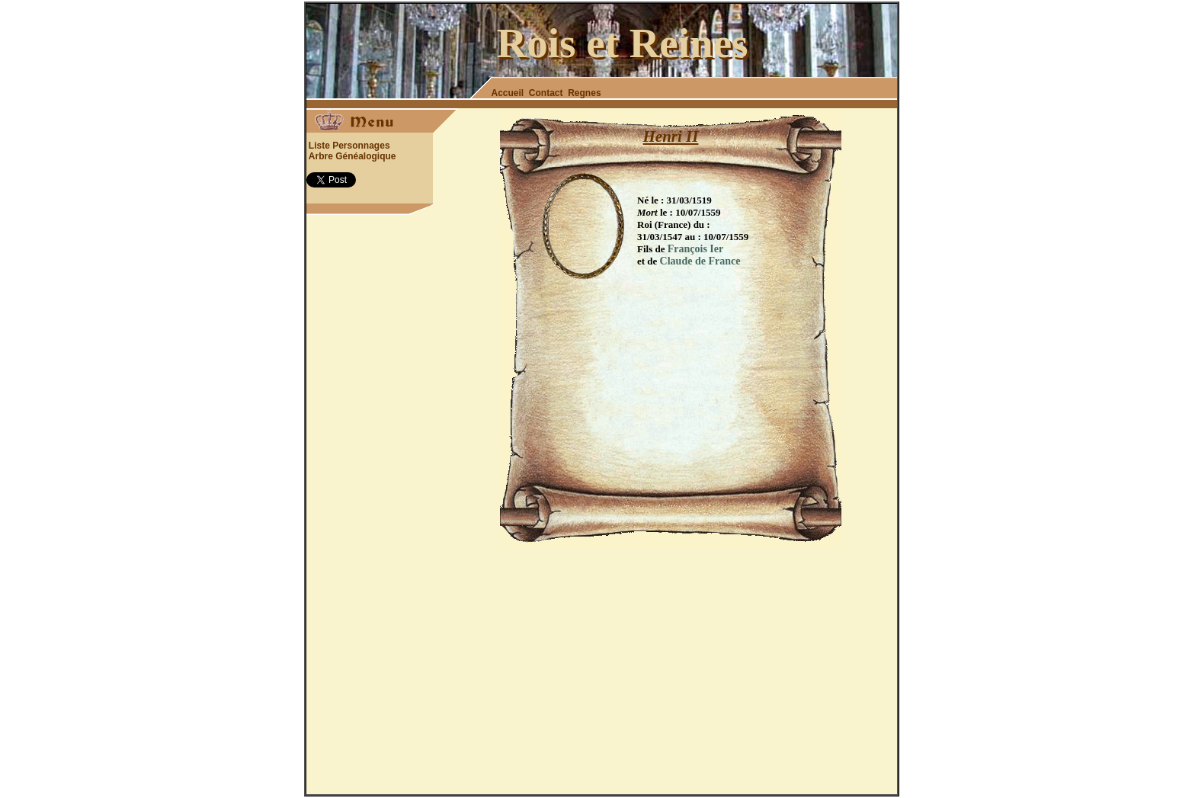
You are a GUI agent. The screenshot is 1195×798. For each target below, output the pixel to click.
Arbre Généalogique (352, 156)
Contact (546, 93)
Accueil (508, 93)
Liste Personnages (349, 145)
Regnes (584, 93)
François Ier (695, 249)
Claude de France (700, 261)
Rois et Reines (622, 43)
